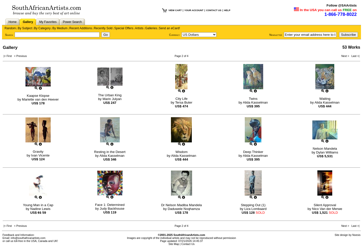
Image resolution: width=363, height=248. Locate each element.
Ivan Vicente (40, 155)
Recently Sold (103, 28)
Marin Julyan (112, 99)
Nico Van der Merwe (327, 209)
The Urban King (110, 95)
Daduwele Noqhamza (184, 209)
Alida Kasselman (255, 102)
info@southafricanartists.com (28, 237)
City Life (181, 99)
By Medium (60, 28)
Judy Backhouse (112, 208)
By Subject (25, 28)
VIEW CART (175, 10)
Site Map (173, 243)
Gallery (28, 22)
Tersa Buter (183, 102)
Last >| (354, 55)
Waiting (324, 99)
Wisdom (181, 152)
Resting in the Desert (109, 152)
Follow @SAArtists (341, 5)
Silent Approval (325, 205)
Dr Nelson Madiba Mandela (181, 205)
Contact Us (188, 243)
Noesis (356, 234)
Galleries (151, 28)
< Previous (20, 55)
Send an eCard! (169, 28)
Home (13, 22)
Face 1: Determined (110, 205)
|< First (9, 55)
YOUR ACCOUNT (193, 10)
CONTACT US (213, 10)
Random (10, 28)
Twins (253, 99)
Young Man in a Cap (38, 205)
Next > (345, 55)
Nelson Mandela (325, 148)
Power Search (72, 22)
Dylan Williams (327, 152)
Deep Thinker (253, 152)
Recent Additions (80, 28)
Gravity (38, 151)
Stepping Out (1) (253, 205)
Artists (139, 28)
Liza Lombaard (255, 209)
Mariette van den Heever (40, 99)
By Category (42, 28)
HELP (227, 10)
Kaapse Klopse (38, 96)
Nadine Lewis (40, 209)
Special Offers (123, 28)
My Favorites (48, 22)
